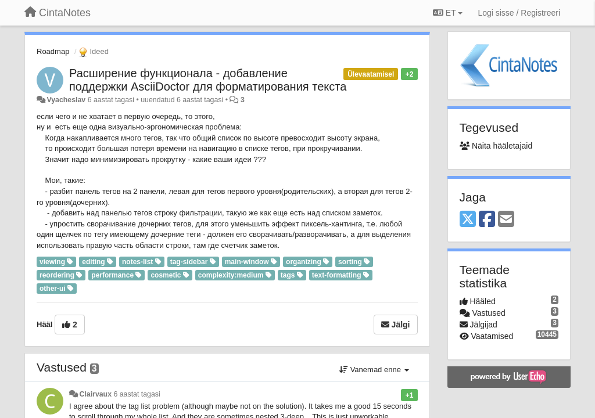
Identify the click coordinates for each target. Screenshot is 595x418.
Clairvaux (95, 394)
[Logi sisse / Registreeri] (519, 13)
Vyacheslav (65, 100)
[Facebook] (487, 220)
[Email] (506, 220)
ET (448, 12)
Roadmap (53, 51)
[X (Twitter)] (468, 220)
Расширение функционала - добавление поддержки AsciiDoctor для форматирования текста (207, 80)
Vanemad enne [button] (373, 369)
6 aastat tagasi (136, 394)
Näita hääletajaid (496, 145)
